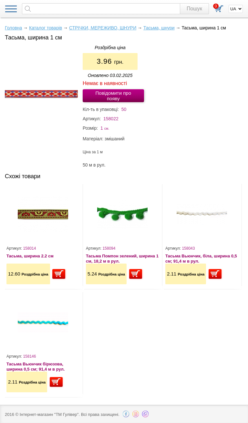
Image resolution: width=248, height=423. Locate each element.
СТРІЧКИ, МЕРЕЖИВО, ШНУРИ (102, 27)
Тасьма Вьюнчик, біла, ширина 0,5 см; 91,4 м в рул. (201, 259)
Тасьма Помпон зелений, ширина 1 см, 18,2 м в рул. (122, 259)
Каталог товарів (45, 27)
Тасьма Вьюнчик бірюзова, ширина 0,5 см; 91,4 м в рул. (35, 367)
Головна (13, 27)
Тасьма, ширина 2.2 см (30, 256)
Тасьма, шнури (159, 27)
